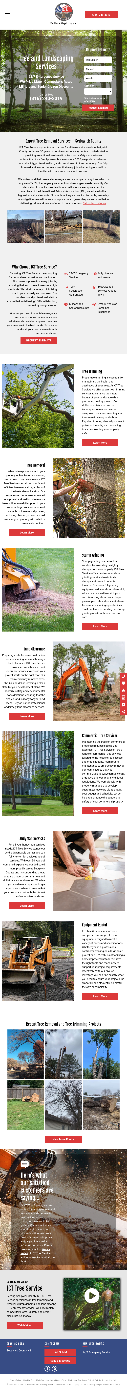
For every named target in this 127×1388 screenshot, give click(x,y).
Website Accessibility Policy (106, 1380)
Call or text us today (94, 203)
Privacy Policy (15, 1380)
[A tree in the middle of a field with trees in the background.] (101, 226)
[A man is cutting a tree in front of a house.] (63, 1105)
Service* (89, 85)
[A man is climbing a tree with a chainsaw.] (63, 1054)
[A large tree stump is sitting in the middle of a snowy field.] (101, 1105)
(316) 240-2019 (46, 98)
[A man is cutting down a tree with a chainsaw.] (101, 1054)
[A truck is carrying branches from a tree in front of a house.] (25, 1054)
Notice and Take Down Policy (80, 1380)
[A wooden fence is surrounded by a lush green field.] (25, 1105)
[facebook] (47, 1369)
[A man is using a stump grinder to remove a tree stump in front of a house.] (63, 226)
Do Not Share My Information (36, 1380)
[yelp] (54, 1369)
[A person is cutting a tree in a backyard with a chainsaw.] (25, 226)
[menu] (7, 14)
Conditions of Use (58, 1380)
